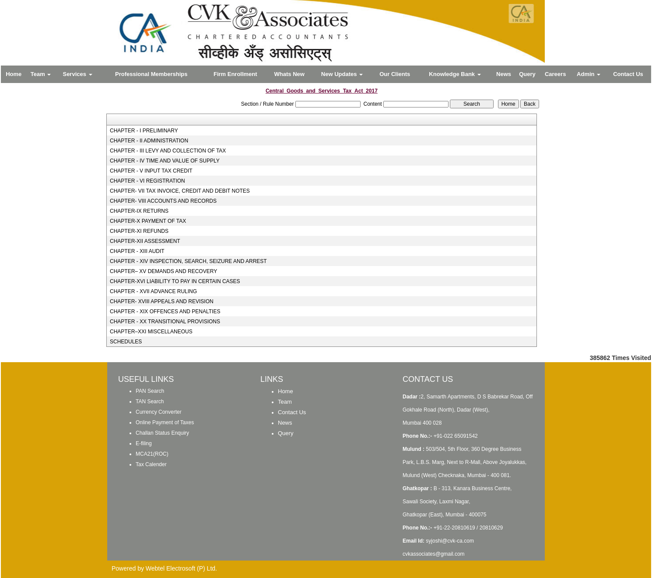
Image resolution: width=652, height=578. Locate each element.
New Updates (342, 74)
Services (77, 74)
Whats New (289, 74)
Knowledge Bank (454, 74)
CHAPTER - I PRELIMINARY (144, 131)
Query (527, 74)
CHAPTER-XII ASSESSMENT (145, 241)
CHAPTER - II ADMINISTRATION (149, 141)
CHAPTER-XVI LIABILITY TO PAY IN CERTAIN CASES (175, 281)
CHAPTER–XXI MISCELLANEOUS (151, 332)
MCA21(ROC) (152, 454)
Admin (588, 74)
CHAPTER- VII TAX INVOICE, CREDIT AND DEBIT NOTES (180, 191)
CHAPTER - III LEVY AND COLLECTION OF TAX (168, 151)
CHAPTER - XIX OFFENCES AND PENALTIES (165, 311)
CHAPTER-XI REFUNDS (139, 231)
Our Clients (394, 74)
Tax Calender (151, 464)
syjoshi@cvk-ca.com (450, 541)
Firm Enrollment (235, 74)
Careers (555, 74)
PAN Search (150, 391)
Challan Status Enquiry (162, 433)
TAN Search (150, 401)
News (503, 74)
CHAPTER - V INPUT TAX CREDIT (151, 171)
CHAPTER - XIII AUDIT (137, 251)
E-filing (144, 443)
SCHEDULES (126, 342)
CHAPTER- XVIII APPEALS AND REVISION (162, 301)
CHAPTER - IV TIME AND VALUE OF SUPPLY (165, 161)
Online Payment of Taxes (165, 422)
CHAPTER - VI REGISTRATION (147, 181)
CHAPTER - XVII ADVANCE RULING (153, 291)
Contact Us (628, 74)
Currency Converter (159, 412)
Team (41, 74)
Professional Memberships (151, 74)
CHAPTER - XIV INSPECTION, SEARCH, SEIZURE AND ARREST (188, 261)
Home (13, 74)
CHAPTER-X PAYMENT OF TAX (148, 221)
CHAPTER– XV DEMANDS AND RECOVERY (163, 271)
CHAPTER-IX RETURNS (139, 211)
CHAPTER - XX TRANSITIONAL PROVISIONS (165, 321)
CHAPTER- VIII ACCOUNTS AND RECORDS (163, 201)
